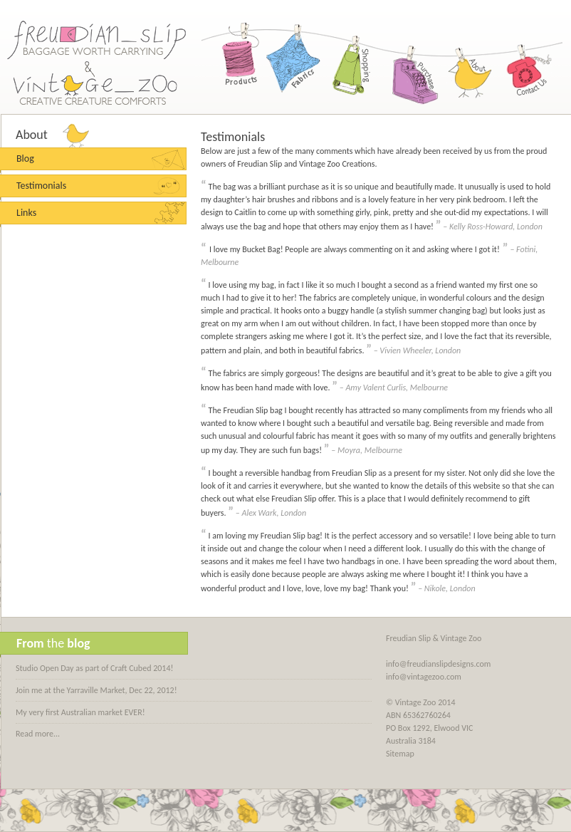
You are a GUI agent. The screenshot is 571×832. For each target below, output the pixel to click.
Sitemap (400, 754)
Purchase (410, 64)
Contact (525, 64)
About (467, 64)
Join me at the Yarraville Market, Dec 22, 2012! (96, 690)
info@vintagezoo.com (423, 677)
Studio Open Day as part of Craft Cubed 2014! (94, 668)
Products (237, 64)
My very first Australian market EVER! (80, 712)
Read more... (38, 734)
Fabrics (294, 64)
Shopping (352, 64)
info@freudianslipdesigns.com (438, 664)
